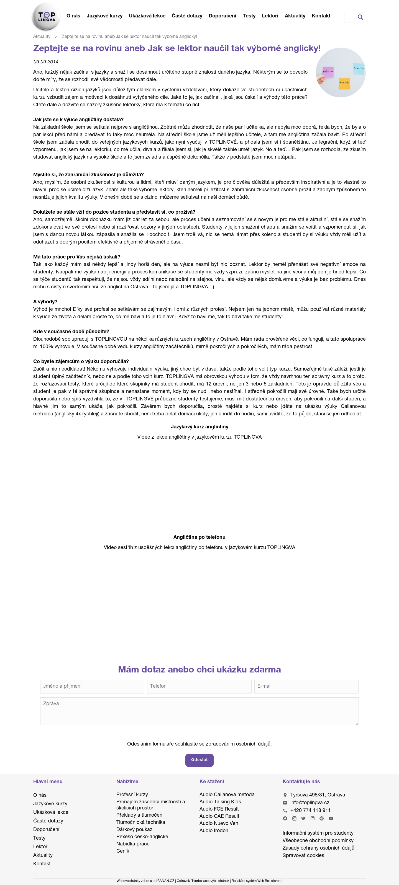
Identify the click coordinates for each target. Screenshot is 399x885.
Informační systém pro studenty (318, 833)
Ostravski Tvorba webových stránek (203, 881)
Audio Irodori (214, 831)
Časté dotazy (187, 16)
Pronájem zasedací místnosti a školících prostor (150, 805)
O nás (73, 16)
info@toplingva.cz (309, 803)
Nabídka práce (133, 844)
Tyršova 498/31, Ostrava (317, 795)
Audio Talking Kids (220, 802)
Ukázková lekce (147, 16)
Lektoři (270, 16)
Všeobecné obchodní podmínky (318, 841)
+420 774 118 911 (310, 810)
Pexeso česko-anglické (142, 837)
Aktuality (295, 16)
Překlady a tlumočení (139, 815)
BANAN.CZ (165, 881)
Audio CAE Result (219, 816)
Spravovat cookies (303, 855)
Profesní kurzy (132, 795)
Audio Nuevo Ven (219, 823)
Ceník (122, 851)
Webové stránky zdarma (134, 881)
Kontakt (321, 16)
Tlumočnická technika (140, 822)
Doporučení (222, 16)
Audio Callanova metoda (227, 795)
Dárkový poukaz (134, 829)
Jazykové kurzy (104, 16)
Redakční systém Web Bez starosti (257, 881)
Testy (249, 16)
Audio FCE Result (219, 809)
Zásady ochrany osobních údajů (318, 848)
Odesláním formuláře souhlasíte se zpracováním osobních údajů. (199, 744)
